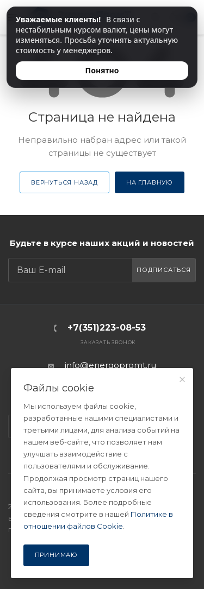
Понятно (102, 70)
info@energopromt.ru (110, 365)
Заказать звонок (108, 342)
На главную (149, 182)
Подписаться (164, 270)
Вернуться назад (64, 182)
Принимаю (56, 555)
